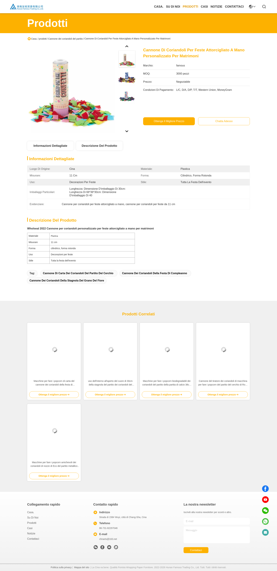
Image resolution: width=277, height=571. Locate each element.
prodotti (190, 6)
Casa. (158, 6)
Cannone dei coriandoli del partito (65, 38)
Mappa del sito (81, 567)
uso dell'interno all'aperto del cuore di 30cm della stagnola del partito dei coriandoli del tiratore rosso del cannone (110, 383)
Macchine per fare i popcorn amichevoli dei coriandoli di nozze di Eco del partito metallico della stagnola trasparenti (53, 464)
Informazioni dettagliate (50, 145)
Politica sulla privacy (61, 567)
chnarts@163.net (108, 539)
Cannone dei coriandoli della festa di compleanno (154, 273)
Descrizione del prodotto (99, 145)
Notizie (216, 6)
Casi (204, 6)
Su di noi (173, 6)
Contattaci (234, 6)
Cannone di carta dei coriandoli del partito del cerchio (78, 273)
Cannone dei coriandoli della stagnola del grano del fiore (66, 280)
